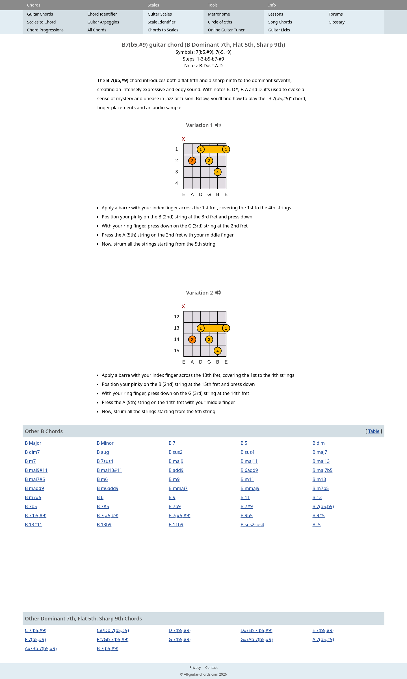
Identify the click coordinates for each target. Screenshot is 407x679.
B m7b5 (321, 488)
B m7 (30, 461)
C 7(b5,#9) (35, 630)
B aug (103, 452)
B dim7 (32, 452)
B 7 (172, 443)
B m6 (102, 479)
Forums (336, 14)
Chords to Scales (163, 30)
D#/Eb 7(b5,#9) (256, 630)
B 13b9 (104, 524)
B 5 (244, 443)
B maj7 (320, 452)
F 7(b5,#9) (35, 639)
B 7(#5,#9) (179, 515)
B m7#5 (33, 497)
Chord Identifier (102, 14)
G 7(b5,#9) (179, 639)
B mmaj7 (178, 488)
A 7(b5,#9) (323, 639)
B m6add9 (107, 488)
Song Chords (280, 22)
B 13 (317, 497)
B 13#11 (33, 524)
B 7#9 (247, 506)
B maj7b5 (323, 470)
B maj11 (249, 461)
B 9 (172, 497)
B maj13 (321, 461)
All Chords (96, 30)
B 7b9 (175, 506)
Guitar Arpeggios (103, 22)
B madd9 (34, 488)
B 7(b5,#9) (35, 515)
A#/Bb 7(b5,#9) (41, 648)
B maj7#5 (35, 479)
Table (374, 431)
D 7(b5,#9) (179, 630)
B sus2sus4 (252, 524)
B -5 (317, 524)
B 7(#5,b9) (107, 515)
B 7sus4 (105, 461)
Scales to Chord (41, 22)
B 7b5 (31, 506)
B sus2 (176, 452)
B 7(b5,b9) (323, 506)
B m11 (247, 479)
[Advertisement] (203, 270)
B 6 (100, 497)
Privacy (195, 667)
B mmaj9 (250, 488)
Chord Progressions (45, 30)
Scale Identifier (162, 22)
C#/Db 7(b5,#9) (113, 630)
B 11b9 (176, 524)
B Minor (105, 443)
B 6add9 (249, 470)
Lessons (275, 14)
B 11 (245, 497)
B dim (319, 443)
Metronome (219, 14)
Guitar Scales (160, 14)
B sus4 (247, 452)
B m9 (174, 479)
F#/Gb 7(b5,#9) (112, 639)
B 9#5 (319, 515)
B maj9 (176, 461)
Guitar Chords (40, 14)
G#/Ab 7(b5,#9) (257, 639)
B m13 (319, 479)
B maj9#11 (36, 470)
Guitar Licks (279, 30)
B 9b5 (247, 515)
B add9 (176, 470)
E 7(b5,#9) (323, 630)
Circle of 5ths (220, 22)
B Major (33, 443)
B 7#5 (103, 506)
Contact (211, 667)
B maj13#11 (109, 470)
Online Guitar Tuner (226, 30)
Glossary (337, 22)
